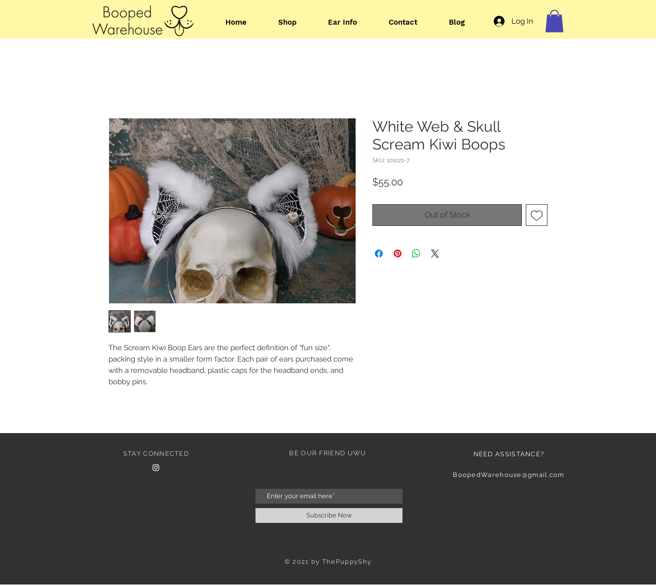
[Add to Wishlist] (536, 215)
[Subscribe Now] (328, 515)
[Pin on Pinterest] (397, 253)
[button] (554, 21)
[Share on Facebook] (379, 253)
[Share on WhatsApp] (416, 253)
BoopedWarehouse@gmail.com (509, 474)
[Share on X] (435, 253)
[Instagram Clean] (155, 467)
